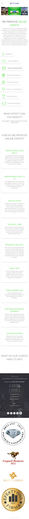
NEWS (14, 403)
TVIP (18, 517)
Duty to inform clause (14, 405)
